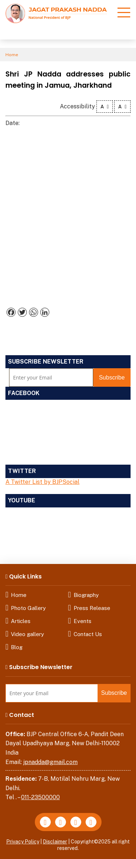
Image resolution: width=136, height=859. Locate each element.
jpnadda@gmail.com (50, 762)
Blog (16, 647)
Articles (20, 621)
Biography (86, 595)
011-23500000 (40, 797)
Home (11, 54)
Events (82, 621)
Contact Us (88, 634)
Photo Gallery (28, 608)
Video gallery (27, 634)
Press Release (92, 608)
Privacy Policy (22, 842)
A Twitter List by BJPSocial (42, 481)
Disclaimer (55, 842)
